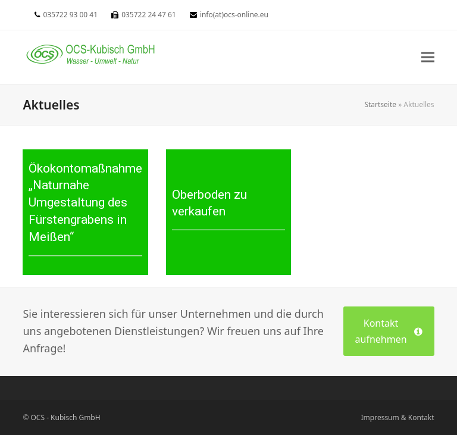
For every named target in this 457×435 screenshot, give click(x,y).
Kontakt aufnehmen (388, 331)
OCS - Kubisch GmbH (66, 417)
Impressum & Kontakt (397, 417)
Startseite (380, 104)
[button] (427, 57)
